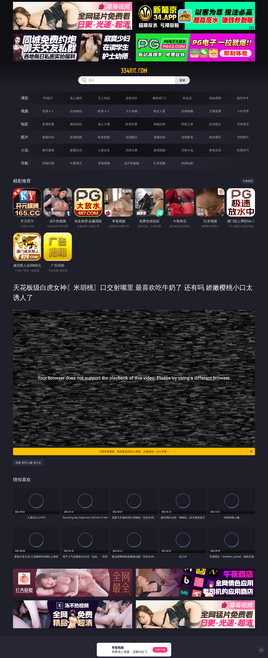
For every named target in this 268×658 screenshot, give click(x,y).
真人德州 (76, 98)
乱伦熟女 (215, 124)
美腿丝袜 (159, 137)
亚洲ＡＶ (48, 111)
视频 (24, 110)
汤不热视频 (131, 163)
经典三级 (187, 124)
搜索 (182, 80)
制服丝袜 (159, 124)
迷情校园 (159, 150)
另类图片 (243, 137)
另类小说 (187, 150)
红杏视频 (159, 163)
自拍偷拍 (76, 111)
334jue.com (134, 70)
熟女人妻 (159, 111)
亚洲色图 (76, 137)
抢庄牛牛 (243, 98)
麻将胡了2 (159, 98)
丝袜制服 (187, 111)
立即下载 (160, 649)
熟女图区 (215, 137)
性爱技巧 (243, 150)
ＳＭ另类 (243, 111)
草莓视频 (104, 163)
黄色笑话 (215, 150)
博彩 (24, 97)
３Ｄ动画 (132, 111)
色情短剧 (187, 163)
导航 (24, 163)
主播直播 (215, 111)
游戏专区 (132, 98)
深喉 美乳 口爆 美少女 (28, 462)
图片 (24, 137)
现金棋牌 (215, 98)
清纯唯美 (187, 137)
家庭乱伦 (76, 150)
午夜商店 (76, 163)
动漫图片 (132, 137)
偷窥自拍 (48, 137)
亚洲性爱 (48, 124)
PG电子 (48, 98)
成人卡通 (104, 124)
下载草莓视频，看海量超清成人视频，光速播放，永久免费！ (176, 451)
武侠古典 (132, 150)
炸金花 (187, 98)
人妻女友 (104, 150)
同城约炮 (48, 163)
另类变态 (243, 124)
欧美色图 (104, 137)
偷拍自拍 (76, 124)
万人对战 (104, 98)
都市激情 (48, 150)
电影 (24, 124)
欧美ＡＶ (104, 111)
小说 (24, 150)
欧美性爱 (132, 124)
